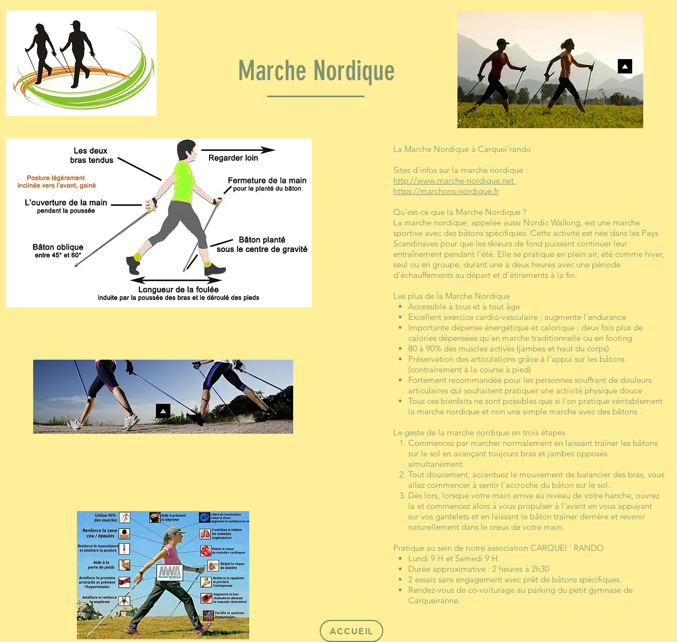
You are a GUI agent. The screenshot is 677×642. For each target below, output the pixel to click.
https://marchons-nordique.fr (446, 191)
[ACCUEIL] (351, 631)
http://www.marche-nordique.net (454, 180)
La (397, 149)
